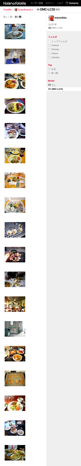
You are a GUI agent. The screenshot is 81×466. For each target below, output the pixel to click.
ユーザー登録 (37, 3)
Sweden (54, 57)
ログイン (50, 3)
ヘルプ (60, 3)
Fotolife (7, 9)
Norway (53, 49)
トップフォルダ (57, 41)
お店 (52, 69)
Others (53, 53)
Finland (53, 45)
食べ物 (53, 73)
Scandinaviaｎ (24, 9)
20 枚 (52, 24)
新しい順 (7, 16)
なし (52, 85)
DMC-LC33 (55, 27)
